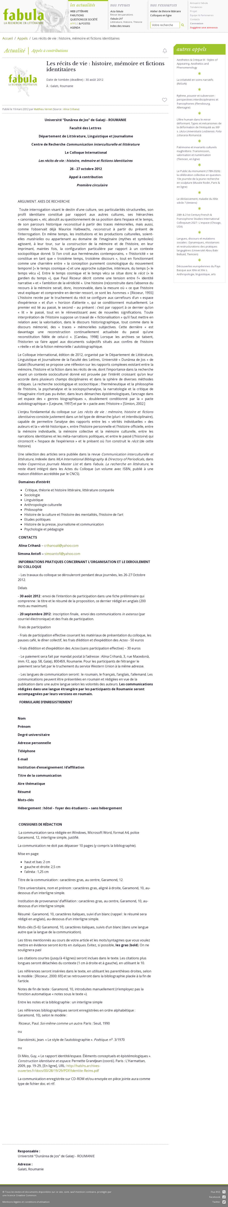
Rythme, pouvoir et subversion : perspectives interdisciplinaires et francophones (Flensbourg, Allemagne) (197, 101)
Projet (193, 11)
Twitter (219, 1201)
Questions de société (83, 19)
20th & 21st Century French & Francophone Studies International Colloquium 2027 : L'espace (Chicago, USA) (199, 220)
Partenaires (207, 15)
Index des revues (120, 26)
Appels (74, 23)
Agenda (75, 27)
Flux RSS (218, 1191)
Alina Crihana (71, 109)
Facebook (217, 1196)
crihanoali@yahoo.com (61, 545)
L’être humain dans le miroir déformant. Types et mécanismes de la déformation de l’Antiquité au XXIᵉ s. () (199, 127)
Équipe (194, 15)
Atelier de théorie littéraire (165, 11)
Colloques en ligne (161, 15)
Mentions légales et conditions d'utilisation (26, 1201)
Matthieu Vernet (43, 109)
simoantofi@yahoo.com (62, 553)
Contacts (195, 19)
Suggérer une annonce (204, 27)
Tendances (196, 7)
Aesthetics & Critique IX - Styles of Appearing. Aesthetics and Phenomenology (197, 63)
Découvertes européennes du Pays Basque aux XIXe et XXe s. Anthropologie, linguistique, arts (198, 270)
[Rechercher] (183, 25)
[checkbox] (165, 50)
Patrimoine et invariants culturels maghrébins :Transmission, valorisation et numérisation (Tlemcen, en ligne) (197, 153)
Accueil (7, 38)
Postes (85, 23)
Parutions (77, 15)
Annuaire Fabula (199, 2)
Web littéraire (79, 11)
